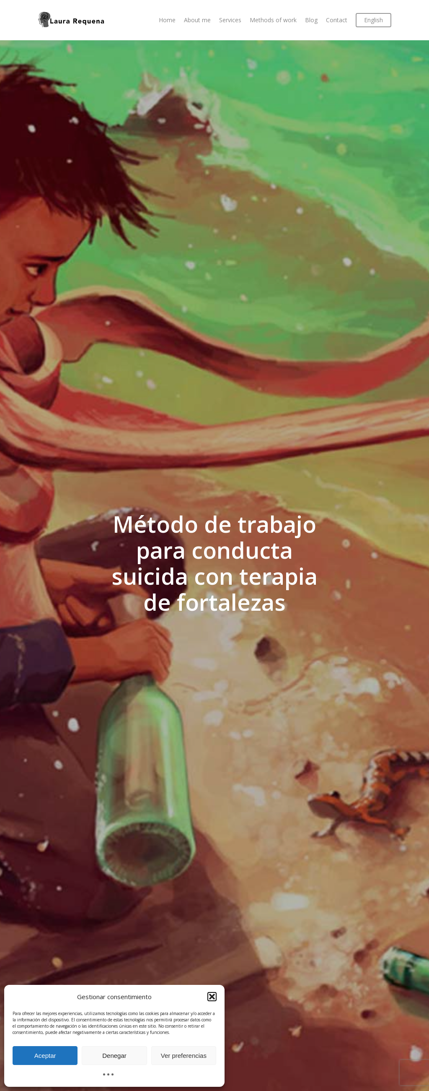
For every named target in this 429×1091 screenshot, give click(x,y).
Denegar (114, 1055)
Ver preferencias (184, 1055)
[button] (212, 996)
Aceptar (45, 1055)
